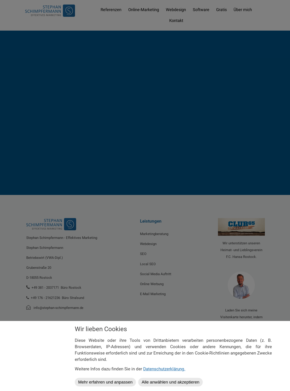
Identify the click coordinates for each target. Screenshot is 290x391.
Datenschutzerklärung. (164, 369)
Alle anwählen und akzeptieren (170, 382)
